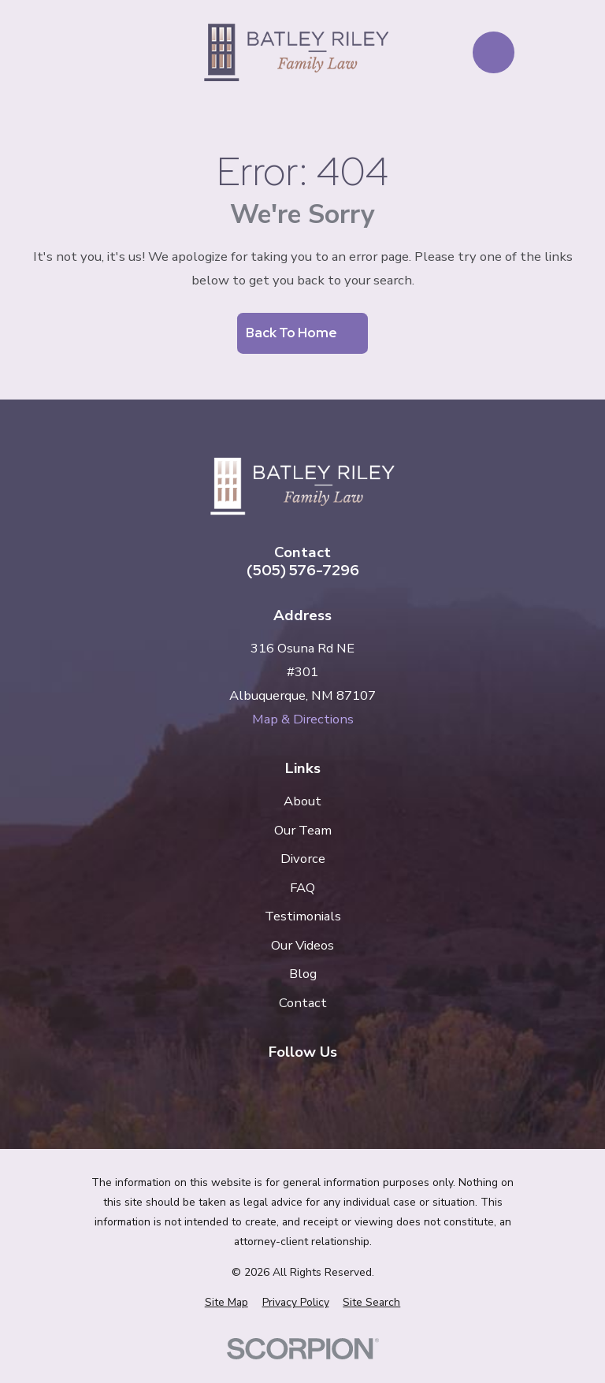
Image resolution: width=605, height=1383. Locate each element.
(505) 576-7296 (303, 570)
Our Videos (302, 945)
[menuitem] (226, 1302)
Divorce (302, 859)
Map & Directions (303, 719)
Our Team (303, 830)
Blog (303, 974)
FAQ (302, 888)
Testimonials (303, 916)
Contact (303, 1003)
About (302, 801)
